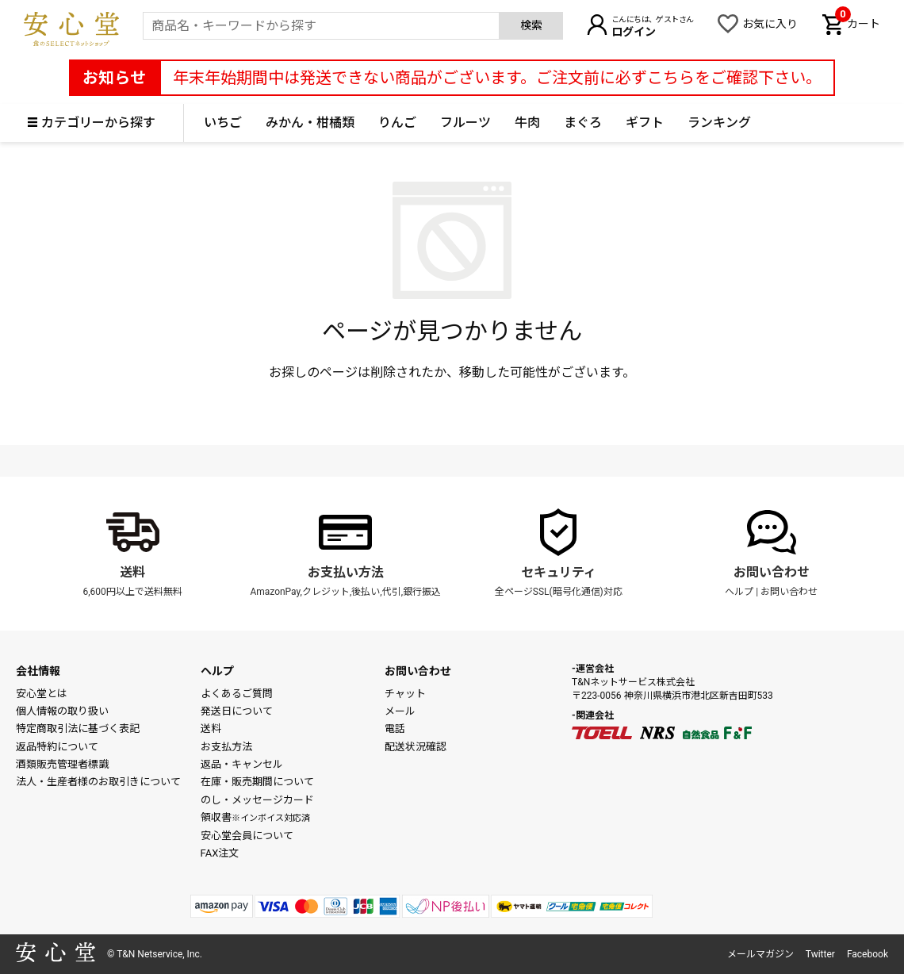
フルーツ (465, 122)
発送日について (237, 711)
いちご (223, 122)
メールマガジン (760, 954)
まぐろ (583, 122)
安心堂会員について (247, 836)
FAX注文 (220, 853)
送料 (132, 572)
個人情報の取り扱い (62, 711)
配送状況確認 (415, 747)
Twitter (820, 954)
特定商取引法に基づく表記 (78, 728)
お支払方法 (226, 747)
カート (857, 22)
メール (400, 711)
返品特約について (57, 747)
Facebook (867, 954)
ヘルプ (739, 591)
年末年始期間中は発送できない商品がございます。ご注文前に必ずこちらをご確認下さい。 (497, 77)
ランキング (719, 122)
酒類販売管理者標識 (62, 764)
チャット (405, 694)
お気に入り (770, 23)
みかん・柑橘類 (310, 122)
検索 (531, 25)
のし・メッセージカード (257, 800)
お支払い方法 (346, 572)
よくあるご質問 (237, 694)
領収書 (255, 817)
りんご (397, 122)
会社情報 (38, 671)
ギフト (645, 122)
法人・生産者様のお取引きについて (98, 782)
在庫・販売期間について (257, 782)
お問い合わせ (772, 572)
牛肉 (527, 122)
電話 (395, 728)
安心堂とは (41, 694)
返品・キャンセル (242, 764)
